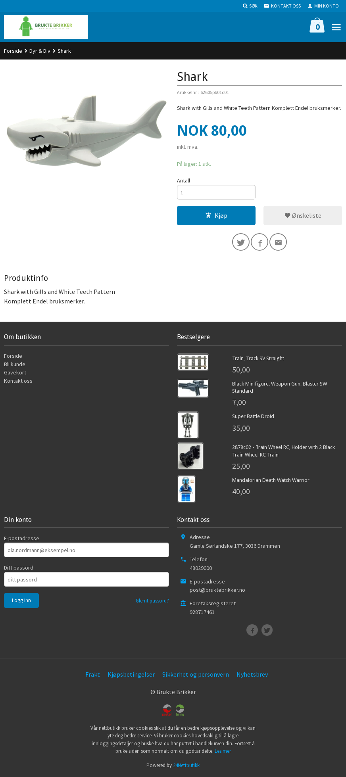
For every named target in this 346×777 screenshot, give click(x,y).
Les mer (223, 751)
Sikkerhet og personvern (195, 674)
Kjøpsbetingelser (131, 674)
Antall (183, 180)
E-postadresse (21, 538)
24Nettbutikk (186, 765)
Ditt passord (18, 567)
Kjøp (216, 215)
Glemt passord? (152, 600)
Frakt (92, 674)
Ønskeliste (302, 215)
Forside (13, 50)
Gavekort (15, 372)
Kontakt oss (18, 380)
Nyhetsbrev (252, 674)
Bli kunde (14, 364)
